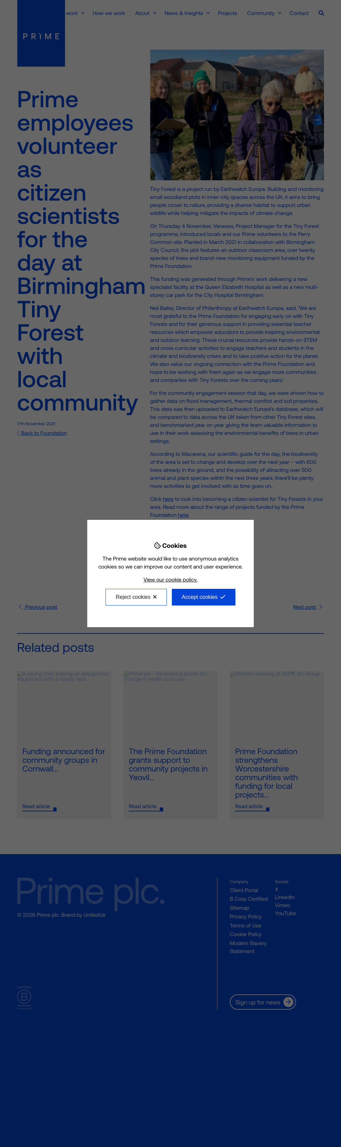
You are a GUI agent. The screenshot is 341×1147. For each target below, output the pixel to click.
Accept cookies (200, 597)
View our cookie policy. (170, 579)
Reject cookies (133, 597)
